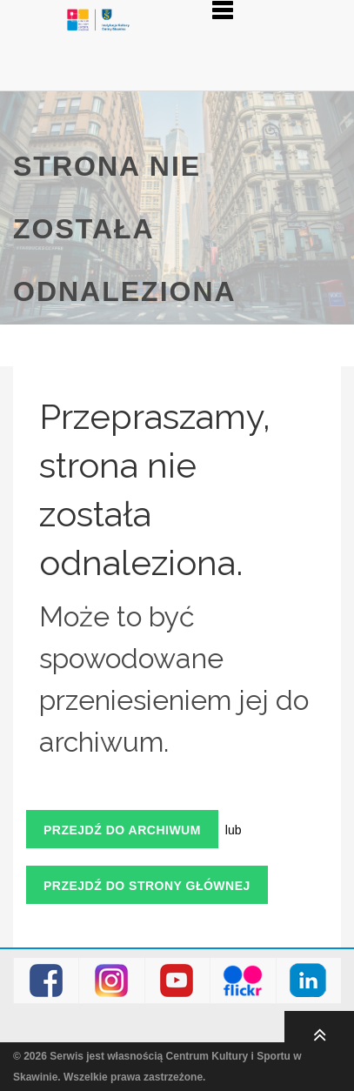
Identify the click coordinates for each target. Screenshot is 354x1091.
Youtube (177, 981)
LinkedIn (308, 981)
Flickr (243, 981)
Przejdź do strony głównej (146, 886)
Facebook (46, 981)
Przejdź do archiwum (122, 830)
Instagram (112, 981)
